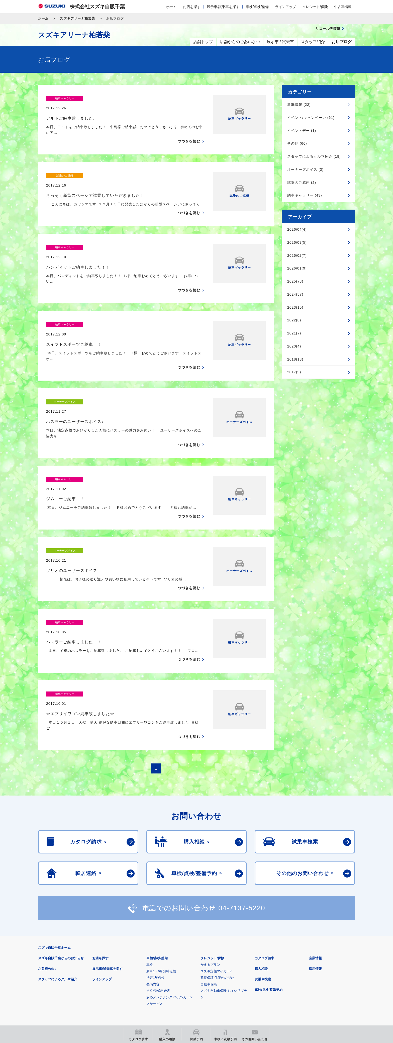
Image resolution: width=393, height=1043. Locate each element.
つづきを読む (189, 132)
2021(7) (294, 333)
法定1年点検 (155, 909)
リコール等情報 (251, 989)
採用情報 (315, 900)
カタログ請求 (264, 890)
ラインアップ (285, 7)
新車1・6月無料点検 (161, 903)
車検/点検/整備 (257, 7)
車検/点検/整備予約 (268, 921)
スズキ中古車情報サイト (314, 989)
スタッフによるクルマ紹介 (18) (314, 156)
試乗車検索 (263, 911)
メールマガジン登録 (189, 989)
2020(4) (294, 346)
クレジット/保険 (315, 7)
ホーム (171, 7)
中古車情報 (343, 7)
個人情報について (133, 964)
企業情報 (315, 890)
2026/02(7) (297, 255)
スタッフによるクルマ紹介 (57, 911)
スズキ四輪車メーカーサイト (64, 989)
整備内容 (152, 916)
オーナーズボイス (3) (305, 169)
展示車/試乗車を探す (223, 7)
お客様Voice (47, 900)
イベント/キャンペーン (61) (311, 118)
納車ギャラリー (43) (304, 195)
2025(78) (295, 281)
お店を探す (192, 7)
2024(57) (295, 294)
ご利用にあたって (96, 964)
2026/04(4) (297, 229)
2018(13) (295, 359)
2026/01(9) (297, 268)
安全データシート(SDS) (55, 964)
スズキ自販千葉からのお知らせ (61, 890)
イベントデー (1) (301, 131)
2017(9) (294, 372)
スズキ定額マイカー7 (216, 903)
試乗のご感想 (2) (301, 183)
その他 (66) (297, 143)
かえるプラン (210, 896)
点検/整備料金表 (158, 922)
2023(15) (295, 307)
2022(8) (294, 320)
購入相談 (261, 900)
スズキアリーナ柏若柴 (77, 18)
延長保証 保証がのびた (217, 909)
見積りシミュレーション (127, 989)
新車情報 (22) (299, 105)
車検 (149, 896)
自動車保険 (209, 916)
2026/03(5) (297, 242)
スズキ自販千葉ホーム (54, 879)
